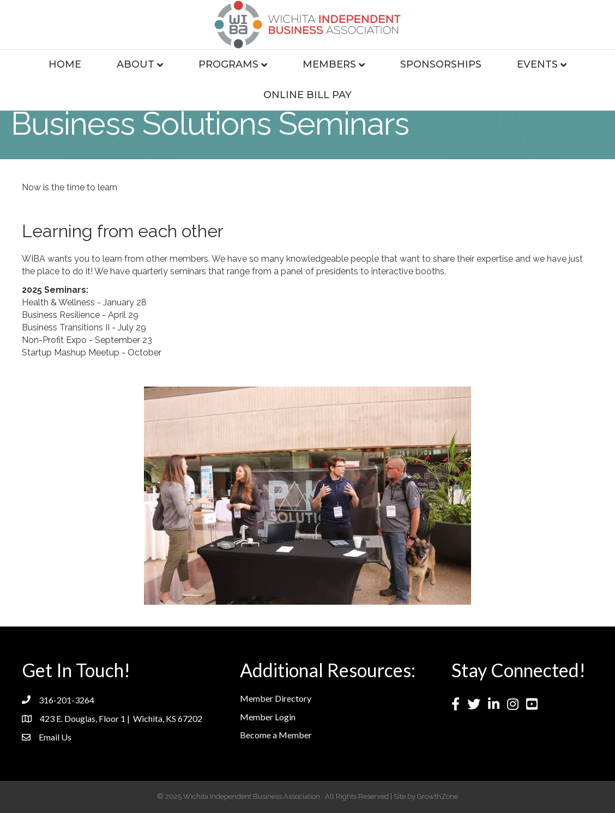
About (135, 64)
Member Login (268, 717)
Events (537, 64)
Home (65, 64)
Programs (228, 64)
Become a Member (276, 735)
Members (329, 64)
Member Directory (275, 698)
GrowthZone (437, 796)
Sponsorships (440, 64)
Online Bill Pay (307, 95)
